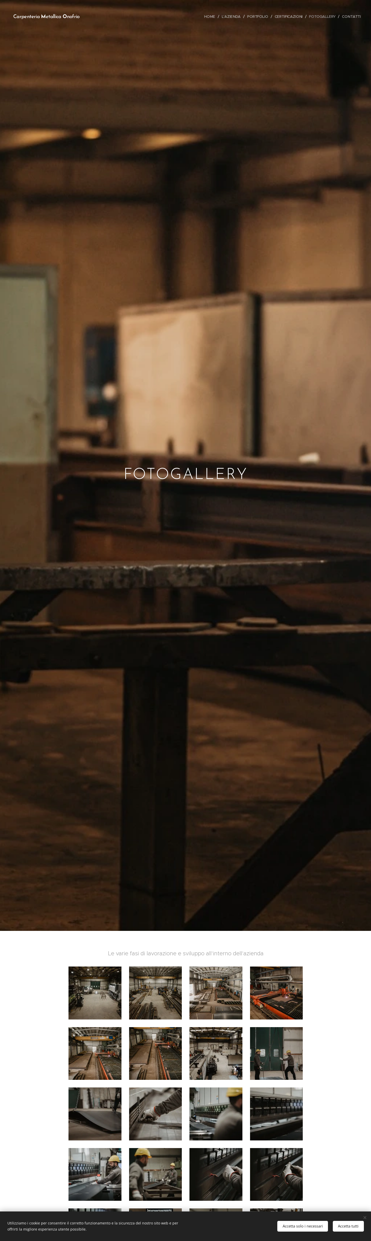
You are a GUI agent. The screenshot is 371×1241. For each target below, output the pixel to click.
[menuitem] (211, 16)
